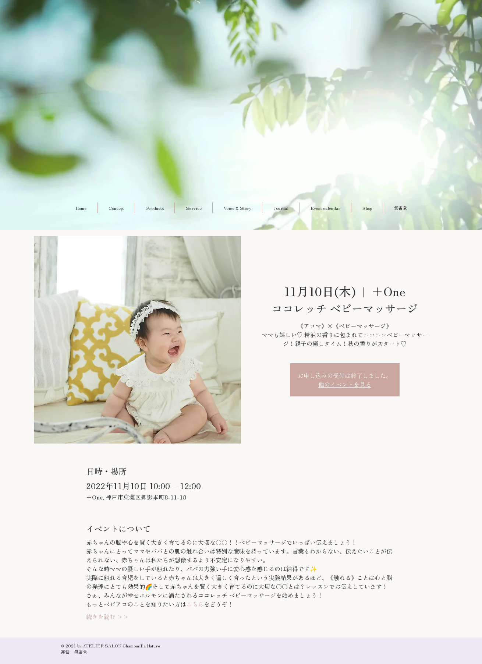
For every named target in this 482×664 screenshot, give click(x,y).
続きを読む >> (107, 616)
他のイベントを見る (344, 384)
